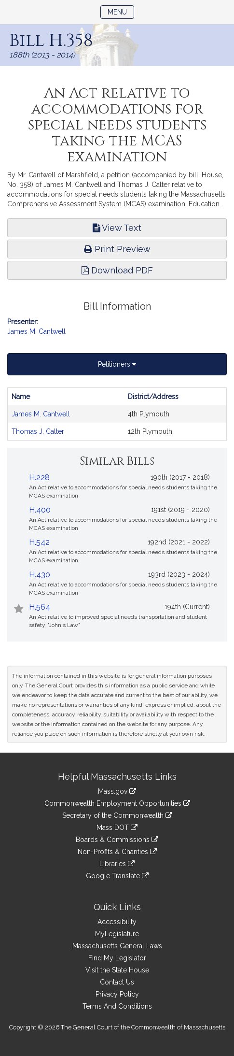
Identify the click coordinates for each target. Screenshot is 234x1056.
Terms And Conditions (117, 1006)
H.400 (40, 509)
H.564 (39, 607)
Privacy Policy (117, 994)
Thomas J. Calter (38, 431)
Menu (121, 11)
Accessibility (117, 922)
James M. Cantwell (36, 331)
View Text (117, 228)
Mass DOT (117, 827)
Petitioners (117, 364)
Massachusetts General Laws (117, 946)
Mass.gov (117, 791)
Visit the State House (117, 970)
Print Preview (117, 249)
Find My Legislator (117, 958)
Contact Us (117, 982)
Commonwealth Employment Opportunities (117, 803)
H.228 (39, 477)
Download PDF (117, 270)
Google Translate (117, 876)
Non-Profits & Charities (117, 852)
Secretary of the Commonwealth (117, 815)
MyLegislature (117, 934)
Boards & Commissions (117, 839)
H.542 (39, 542)
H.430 (39, 574)
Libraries (117, 864)
